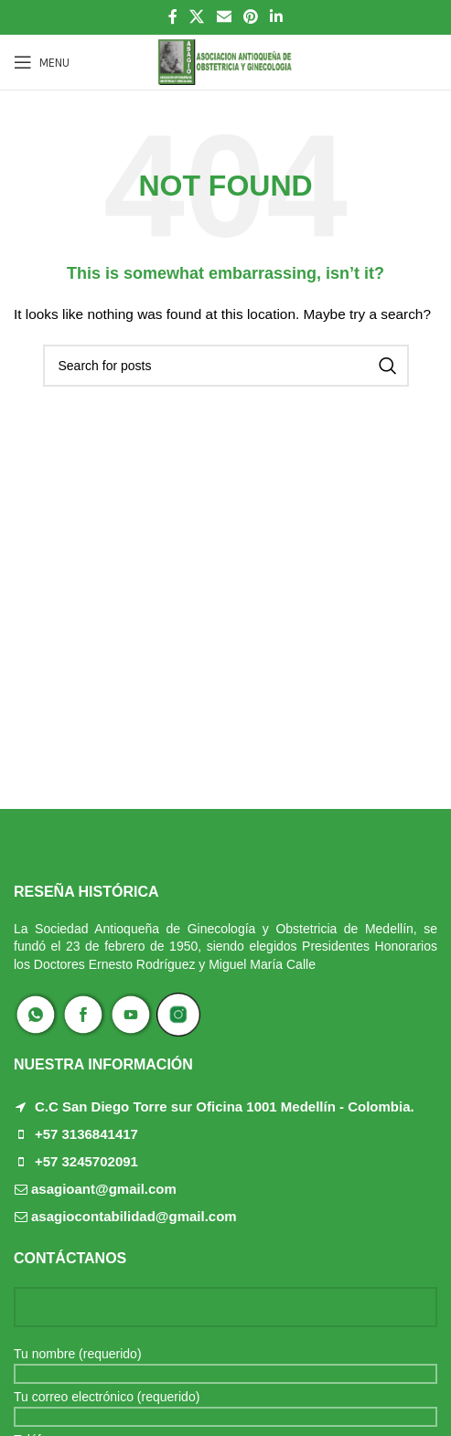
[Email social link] (223, 17)
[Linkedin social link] (275, 17)
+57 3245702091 (86, 1161)
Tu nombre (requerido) (225, 1362)
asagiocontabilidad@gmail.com (134, 1216)
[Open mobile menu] (42, 62)
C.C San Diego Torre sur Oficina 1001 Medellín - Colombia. (224, 1106)
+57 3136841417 (86, 1134)
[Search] (226, 366)
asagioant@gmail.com (104, 1189)
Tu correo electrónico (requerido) (225, 1405)
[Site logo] (225, 61)
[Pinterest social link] (250, 17)
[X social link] (197, 17)
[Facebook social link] (172, 17)
